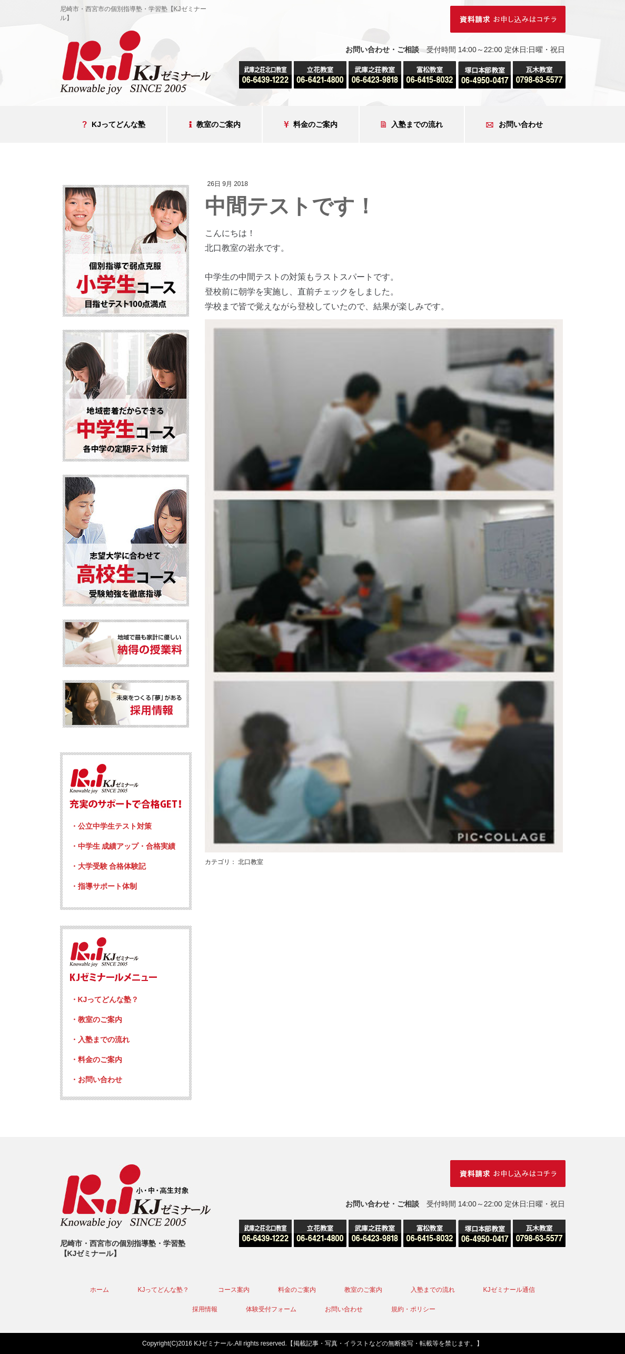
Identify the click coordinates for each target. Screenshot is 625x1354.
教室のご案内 (215, 124)
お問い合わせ (514, 124)
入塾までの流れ (412, 124)
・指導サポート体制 (104, 886)
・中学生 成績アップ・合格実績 (123, 846)
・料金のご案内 (96, 1059)
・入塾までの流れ (100, 1039)
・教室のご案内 (96, 1019)
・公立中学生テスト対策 (111, 826)
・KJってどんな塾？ (105, 999)
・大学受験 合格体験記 (108, 866)
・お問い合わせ (96, 1079)
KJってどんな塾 (113, 124)
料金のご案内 (311, 124)
